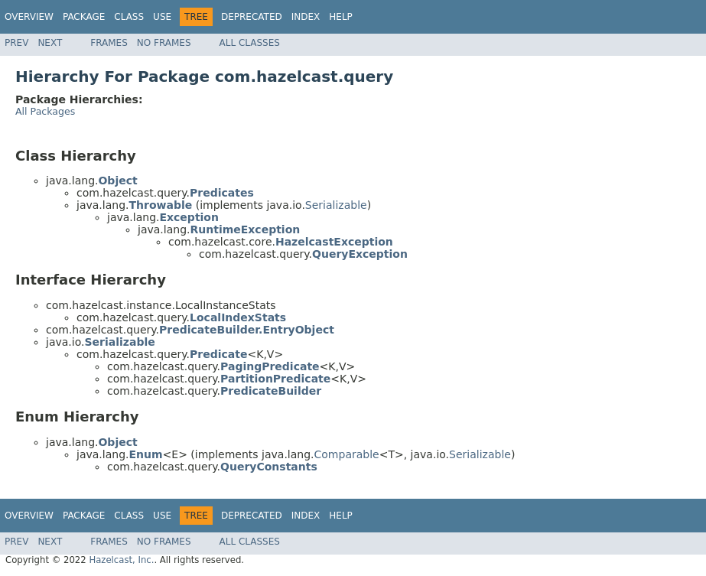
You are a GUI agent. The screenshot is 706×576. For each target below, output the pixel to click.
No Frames (164, 42)
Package (84, 16)
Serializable (336, 205)
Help (341, 16)
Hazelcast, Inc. (121, 560)
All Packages (45, 111)
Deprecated (251, 16)
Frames (109, 42)
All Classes (250, 42)
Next (49, 42)
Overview (29, 16)
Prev (16, 42)
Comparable (346, 454)
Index (305, 16)
